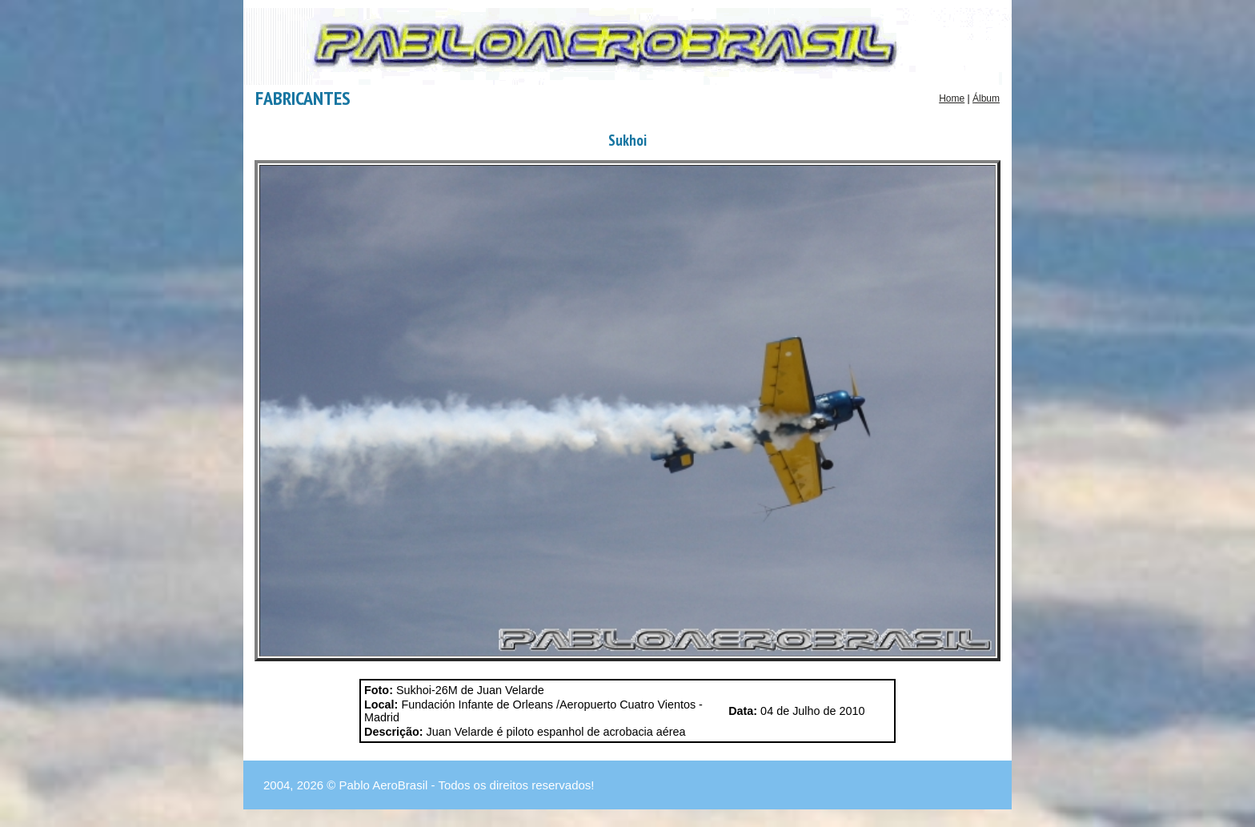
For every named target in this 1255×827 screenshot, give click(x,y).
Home (951, 98)
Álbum (986, 98)
